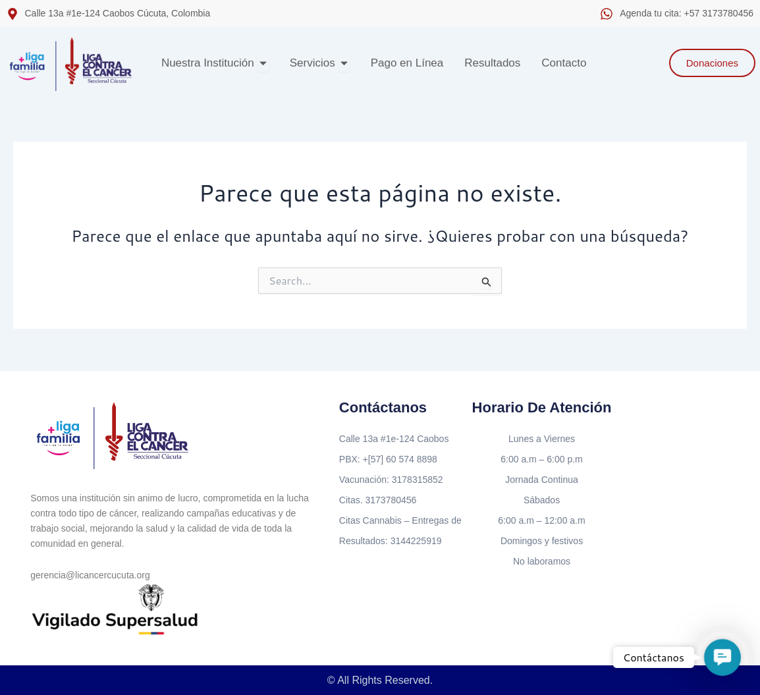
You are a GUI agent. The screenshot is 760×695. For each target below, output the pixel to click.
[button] (722, 657)
